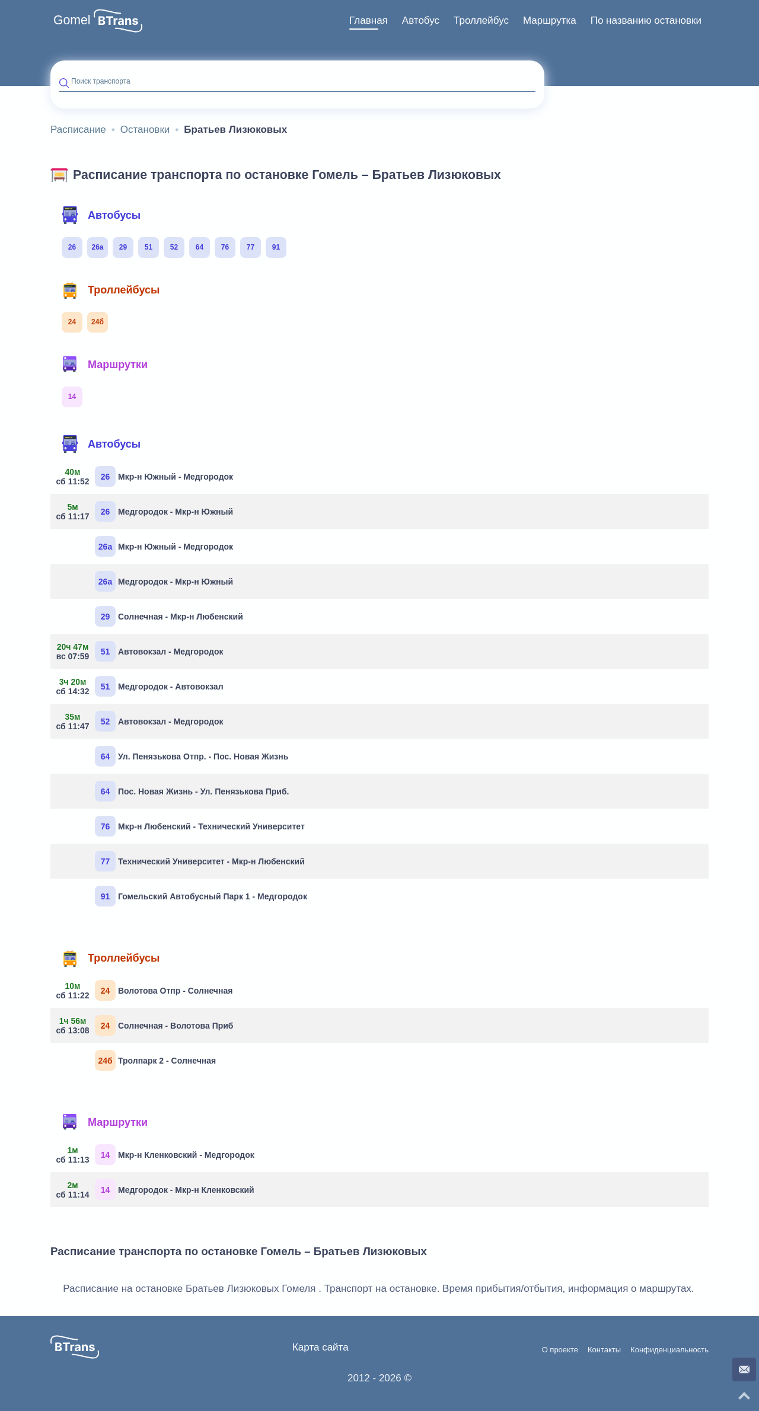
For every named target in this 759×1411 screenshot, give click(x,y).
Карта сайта (320, 1347)
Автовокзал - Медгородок (141, 651)
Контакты (604, 1350)
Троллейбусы (110, 290)
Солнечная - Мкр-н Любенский (169, 616)
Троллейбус (481, 20)
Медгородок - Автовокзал (141, 686)
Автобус (420, 20)
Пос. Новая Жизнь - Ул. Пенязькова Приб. (192, 791)
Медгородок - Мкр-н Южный (146, 511)
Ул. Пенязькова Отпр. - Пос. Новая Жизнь (191, 756)
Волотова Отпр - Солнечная (145, 990)
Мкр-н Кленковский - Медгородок (156, 1154)
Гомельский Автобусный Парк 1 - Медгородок (201, 896)
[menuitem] (368, 21)
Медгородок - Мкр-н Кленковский (156, 1189)
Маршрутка (549, 20)
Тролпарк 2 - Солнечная (155, 1060)
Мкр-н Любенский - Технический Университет (200, 826)
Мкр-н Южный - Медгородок (146, 476)
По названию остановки (646, 20)
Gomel (72, 20)
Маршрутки (104, 365)
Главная (368, 20)
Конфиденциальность (669, 1350)
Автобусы (101, 215)
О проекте (560, 1350)
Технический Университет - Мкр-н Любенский (200, 861)
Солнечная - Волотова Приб (146, 1025)
